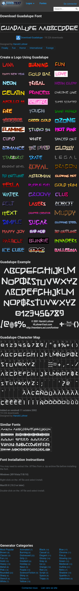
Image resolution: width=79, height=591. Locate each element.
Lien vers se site (49, 588)
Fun (14, 48)
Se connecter (70, 3)
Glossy (45, 558)
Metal (4, 567)
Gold (4, 561)
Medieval (65, 564)
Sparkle (64, 575)
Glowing (65, 558)
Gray (43, 561)
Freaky (5, 48)
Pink (4, 569)
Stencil (5, 578)
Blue (63, 549)
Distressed (27, 555)
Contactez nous (30, 588)
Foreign (50, 48)
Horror (22, 48)
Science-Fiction (29, 572)
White (4, 581)
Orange (45, 567)
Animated (26, 549)
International (36, 48)
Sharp (4, 575)
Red (43, 569)
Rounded (6, 572)
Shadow (65, 572)
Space (44, 575)
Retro (63, 569)
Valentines (66, 578)
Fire (62, 555)
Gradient (25, 561)
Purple (25, 569)
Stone (24, 578)
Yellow (25, 581)
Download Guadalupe (29, 37)
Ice (42, 564)
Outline (64, 567)
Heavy (5, 564)
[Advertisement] (39, 517)
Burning (25, 552)
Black (44, 549)
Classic (5, 555)
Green (64, 561)
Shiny (24, 575)
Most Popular (7, 549)
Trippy (44, 578)
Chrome (65, 552)
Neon (24, 567)
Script (44, 572)
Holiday (25, 564)
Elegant (45, 555)
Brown (4, 552)
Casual (44, 552)
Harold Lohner (20, 44)
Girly (23, 558)
